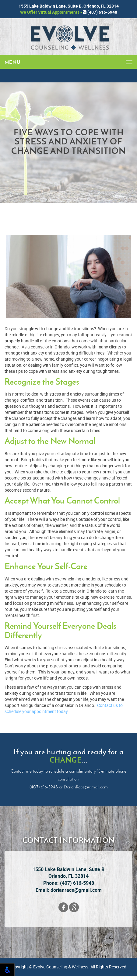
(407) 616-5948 (100, 12)
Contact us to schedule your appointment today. (64, 708)
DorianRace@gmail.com (86, 787)
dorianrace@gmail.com (76, 890)
